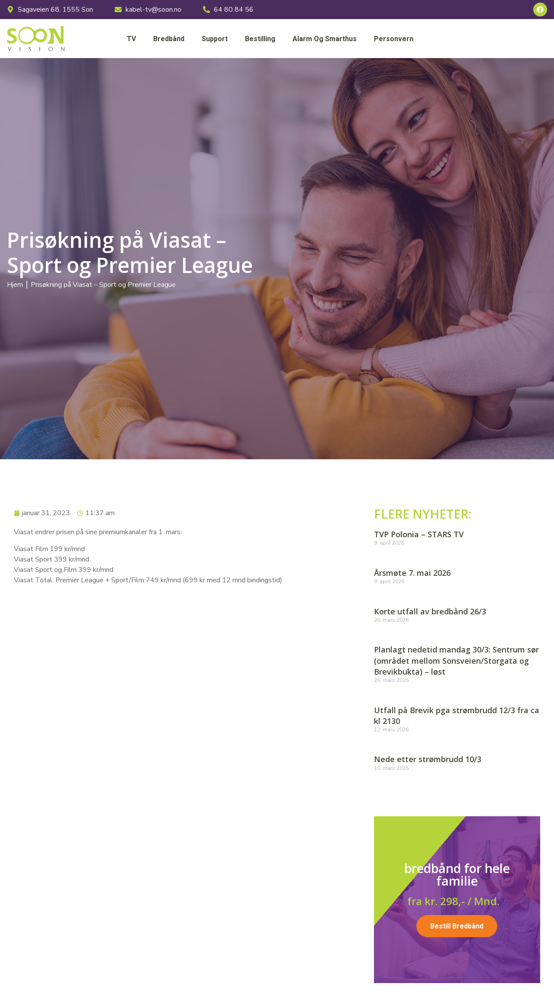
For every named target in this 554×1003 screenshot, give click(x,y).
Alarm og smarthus (325, 39)
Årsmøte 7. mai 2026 (412, 573)
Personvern (393, 39)
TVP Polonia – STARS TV (419, 534)
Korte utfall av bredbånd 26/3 (430, 611)
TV (131, 39)
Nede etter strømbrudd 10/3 (427, 759)
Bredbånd (168, 39)
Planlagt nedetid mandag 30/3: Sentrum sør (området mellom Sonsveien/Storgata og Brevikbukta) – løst (456, 660)
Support (215, 39)
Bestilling (260, 39)
